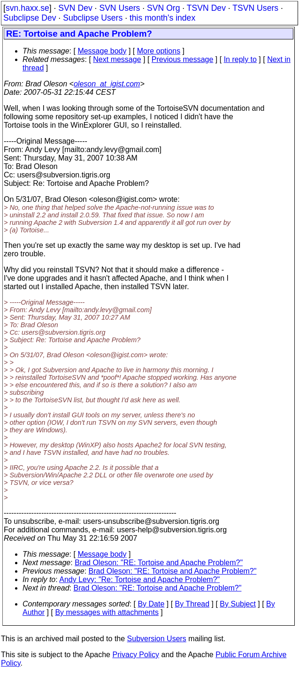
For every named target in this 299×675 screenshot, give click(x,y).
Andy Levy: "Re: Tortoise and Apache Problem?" (139, 579)
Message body (101, 51)
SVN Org (163, 8)
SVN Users (119, 8)
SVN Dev (75, 8)
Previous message (183, 59)
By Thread (192, 604)
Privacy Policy (135, 655)
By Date (151, 604)
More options (159, 51)
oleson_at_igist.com (107, 84)
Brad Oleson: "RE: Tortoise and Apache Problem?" (159, 563)
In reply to (240, 59)
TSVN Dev (206, 8)
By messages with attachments (107, 612)
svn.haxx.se (27, 8)
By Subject (237, 604)
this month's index (162, 18)
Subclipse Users (93, 18)
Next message (117, 59)
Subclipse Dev (29, 18)
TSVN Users (255, 8)
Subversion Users (156, 639)
